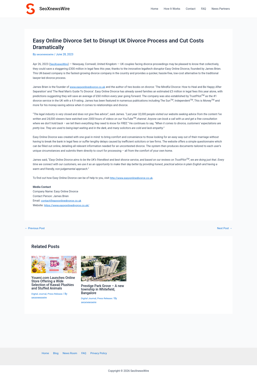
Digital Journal (39, 293)
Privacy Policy (96, 353)
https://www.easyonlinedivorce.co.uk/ (67, 205)
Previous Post (35, 228)
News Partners (221, 8)
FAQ (203, 8)
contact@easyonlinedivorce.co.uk (61, 200)
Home (154, 8)
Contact (190, 8)
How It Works (172, 8)
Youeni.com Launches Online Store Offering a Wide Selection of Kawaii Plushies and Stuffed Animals (53, 282)
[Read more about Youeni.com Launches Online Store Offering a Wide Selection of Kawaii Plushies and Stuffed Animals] (54, 264)
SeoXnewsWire (54, 8)
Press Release (55, 293)
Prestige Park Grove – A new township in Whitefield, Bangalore (103, 288)
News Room (69, 353)
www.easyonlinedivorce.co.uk (88, 86)
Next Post (224, 228)
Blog (56, 353)
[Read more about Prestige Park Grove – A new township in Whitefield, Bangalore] (103, 268)
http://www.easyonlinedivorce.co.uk (132, 177)
